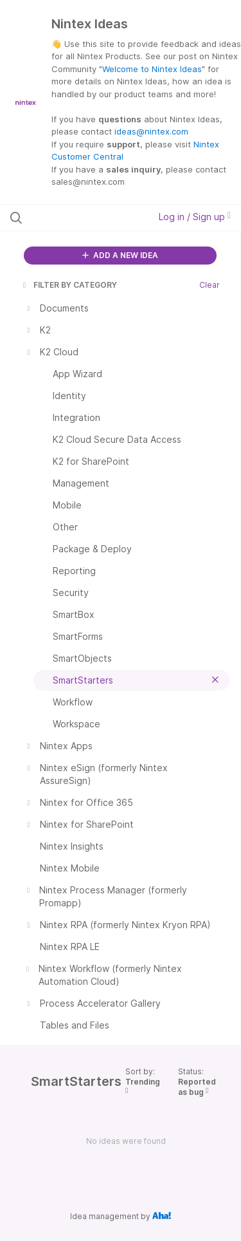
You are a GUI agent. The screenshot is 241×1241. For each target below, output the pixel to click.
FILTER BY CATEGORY (69, 285)
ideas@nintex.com (151, 131)
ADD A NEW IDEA (120, 255)
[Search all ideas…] (76, 217)
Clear (209, 285)
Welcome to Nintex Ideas (152, 69)
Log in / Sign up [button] (195, 216)
